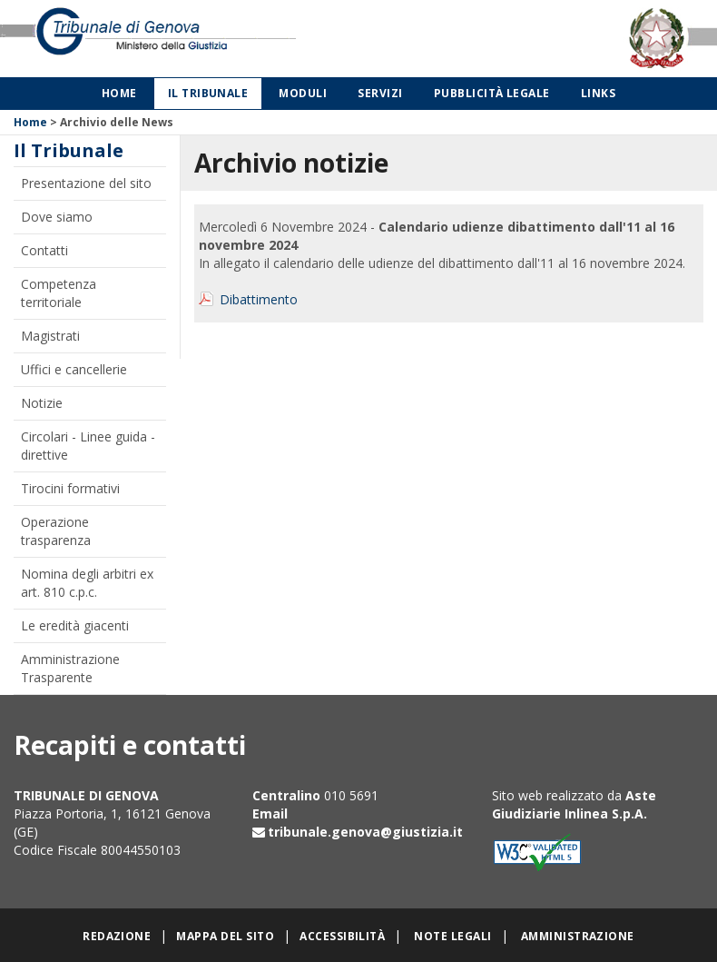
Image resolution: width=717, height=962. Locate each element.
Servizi (380, 93)
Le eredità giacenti (75, 625)
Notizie (42, 403)
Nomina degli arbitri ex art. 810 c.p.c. (87, 582)
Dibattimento (259, 299)
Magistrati (50, 335)
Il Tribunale (208, 93)
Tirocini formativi (70, 488)
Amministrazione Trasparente (70, 668)
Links (598, 93)
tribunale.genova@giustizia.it (365, 831)
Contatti (44, 250)
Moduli (303, 93)
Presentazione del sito (86, 183)
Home (119, 93)
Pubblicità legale (492, 93)
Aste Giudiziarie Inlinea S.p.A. (574, 804)
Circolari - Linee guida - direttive (88, 445)
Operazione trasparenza (56, 531)
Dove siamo (57, 216)
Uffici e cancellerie (74, 369)
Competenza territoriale (58, 293)
